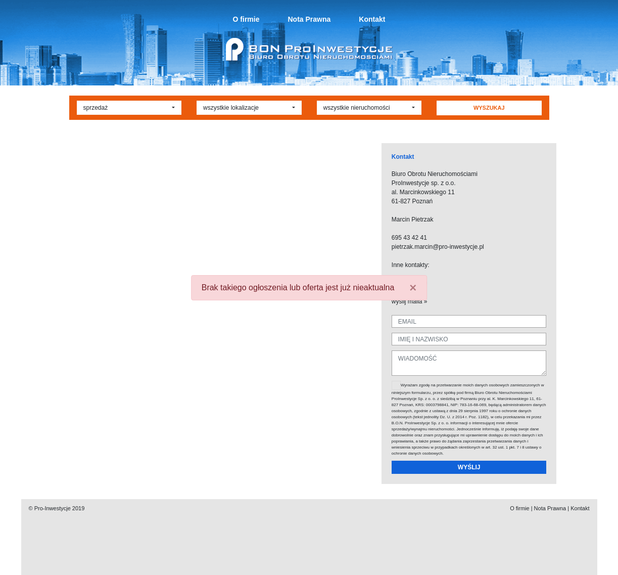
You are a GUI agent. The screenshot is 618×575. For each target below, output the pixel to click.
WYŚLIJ (469, 467)
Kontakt (372, 19)
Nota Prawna (309, 19)
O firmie (246, 19)
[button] (129, 108)
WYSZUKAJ (489, 108)
